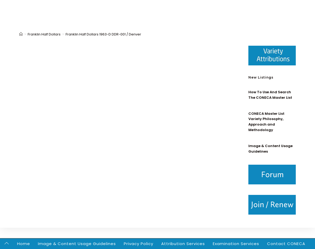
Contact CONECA (286, 243)
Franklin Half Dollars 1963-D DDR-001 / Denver (103, 34)
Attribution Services (183, 243)
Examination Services (236, 243)
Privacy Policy (138, 243)
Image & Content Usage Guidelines (77, 243)
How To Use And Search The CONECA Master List (270, 95)
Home (23, 243)
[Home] (21, 34)
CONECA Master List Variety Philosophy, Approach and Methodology (266, 121)
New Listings (260, 77)
